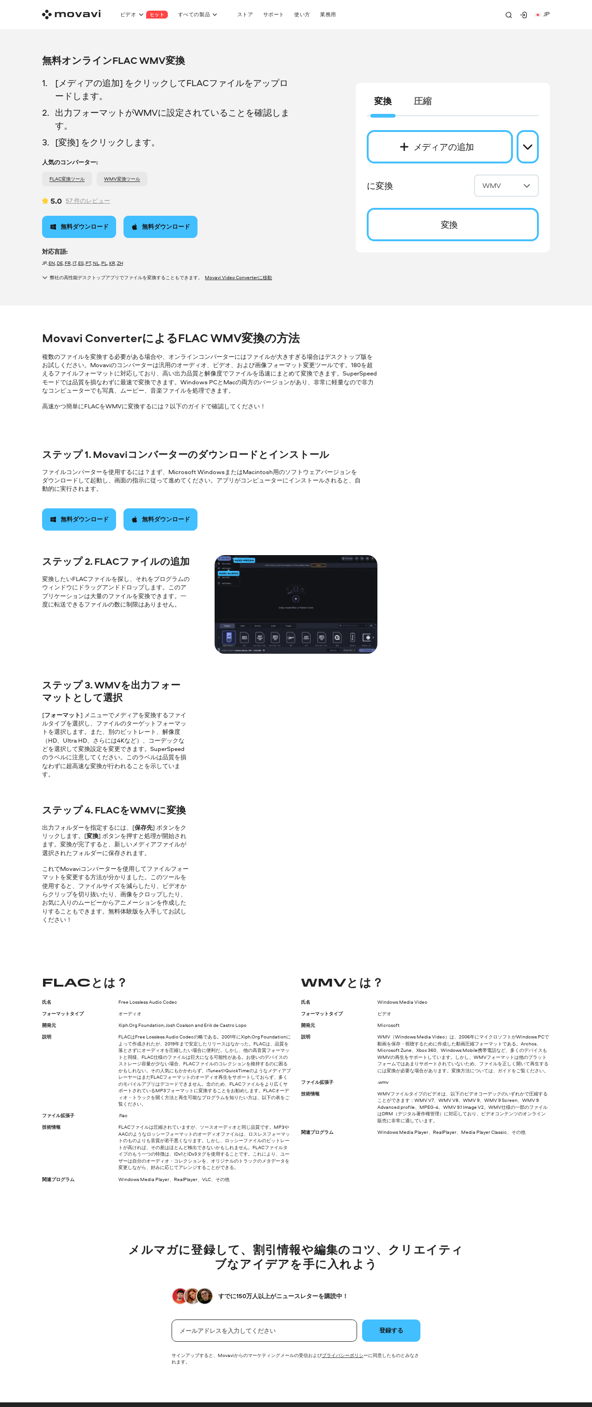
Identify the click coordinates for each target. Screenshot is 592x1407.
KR (112, 263)
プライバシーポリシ (343, 1355)
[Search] (508, 15)
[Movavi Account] (523, 15)
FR (68, 263)
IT (74, 263)
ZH (120, 263)
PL (104, 263)
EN (52, 263)
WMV (506, 185)
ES (81, 263)
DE (60, 263)
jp (542, 14)
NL (96, 263)
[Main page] (71, 14)
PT (88, 263)
